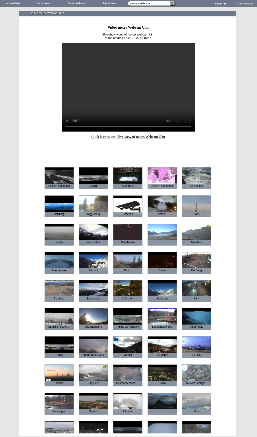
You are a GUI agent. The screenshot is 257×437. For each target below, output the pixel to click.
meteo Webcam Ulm (133, 27)
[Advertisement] (128, 150)
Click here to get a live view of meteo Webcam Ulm (128, 137)
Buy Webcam (110, 3)
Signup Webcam (76, 3)
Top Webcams (43, 3)
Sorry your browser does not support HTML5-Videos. (128, 87)
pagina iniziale (13, 3)
